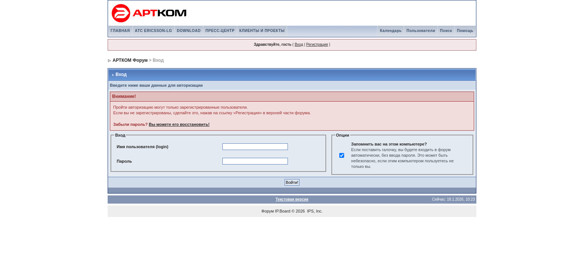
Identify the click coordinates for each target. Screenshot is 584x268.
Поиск (446, 31)
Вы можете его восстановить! (179, 124)
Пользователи (420, 31)
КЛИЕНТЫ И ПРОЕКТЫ (262, 31)
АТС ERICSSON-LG (153, 31)
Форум (267, 211)
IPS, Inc (314, 211)
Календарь (391, 31)
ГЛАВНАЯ (120, 31)
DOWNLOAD (189, 31)
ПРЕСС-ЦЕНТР (220, 31)
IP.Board (282, 211)
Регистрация (317, 44)
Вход (299, 44)
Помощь (465, 31)
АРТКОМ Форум (129, 60)
